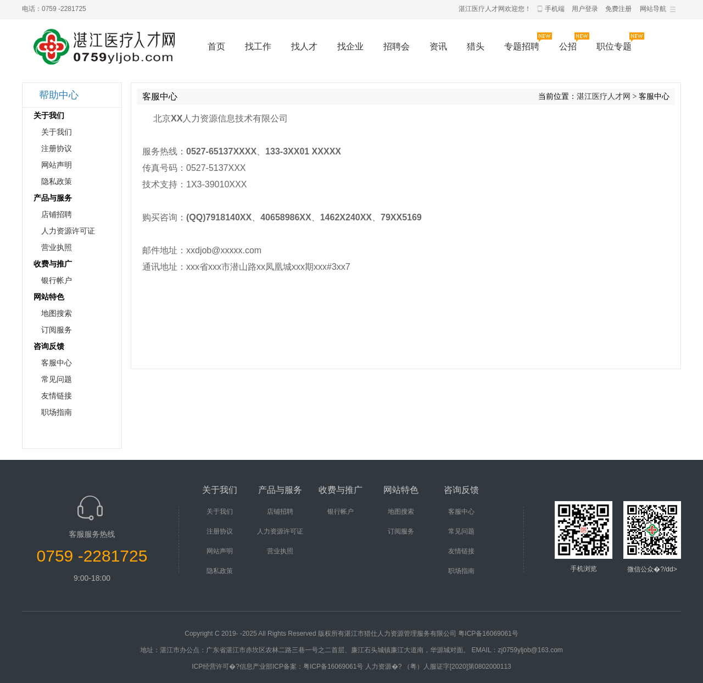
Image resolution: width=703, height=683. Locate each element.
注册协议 (56, 149)
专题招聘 (521, 46)
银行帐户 (56, 280)
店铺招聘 (56, 214)
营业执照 (56, 247)
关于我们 (56, 132)
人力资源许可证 (68, 231)
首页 (216, 46)
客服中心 (56, 363)
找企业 (350, 46)
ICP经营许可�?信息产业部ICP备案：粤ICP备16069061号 (277, 666)
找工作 (258, 46)
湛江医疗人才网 (604, 96)
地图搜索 (56, 313)
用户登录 (585, 9)
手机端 (555, 9)
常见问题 (56, 379)
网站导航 (653, 9)
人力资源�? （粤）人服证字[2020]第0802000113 (438, 666)
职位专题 (614, 46)
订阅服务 (56, 330)
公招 (568, 46)
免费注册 (618, 9)
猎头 (475, 46)
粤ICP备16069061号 (488, 633)
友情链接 (56, 396)
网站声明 (56, 165)
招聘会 (396, 46)
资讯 (438, 46)
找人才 (304, 46)
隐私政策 (56, 181)
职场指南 (56, 412)
